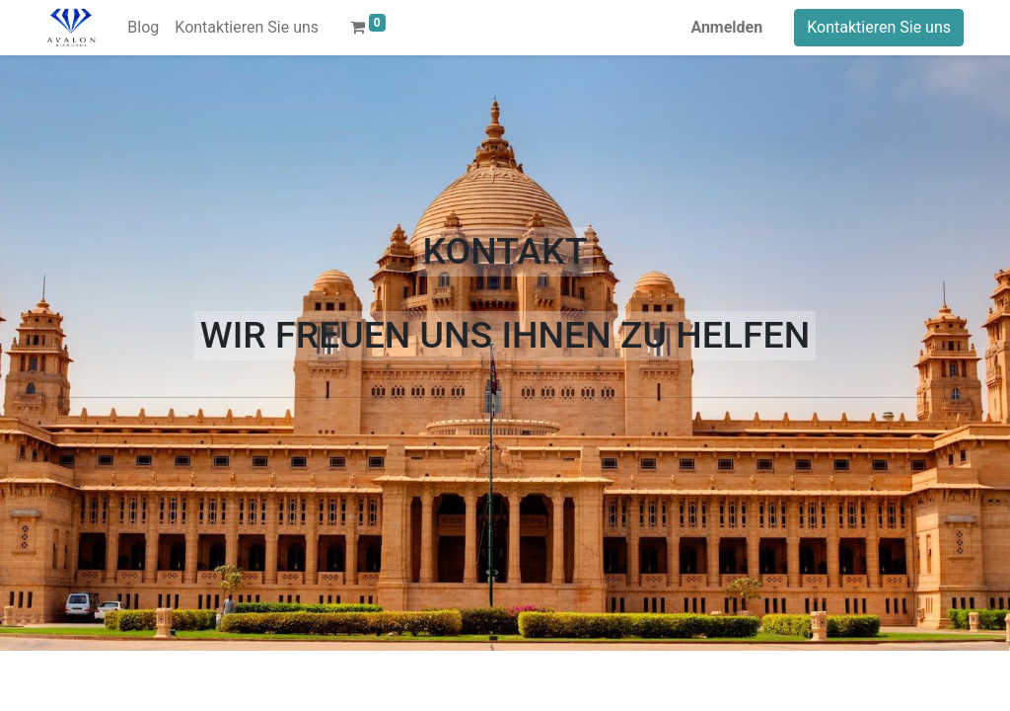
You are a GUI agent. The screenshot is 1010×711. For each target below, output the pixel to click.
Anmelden (726, 27)
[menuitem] (143, 27)
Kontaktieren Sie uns (879, 27)
